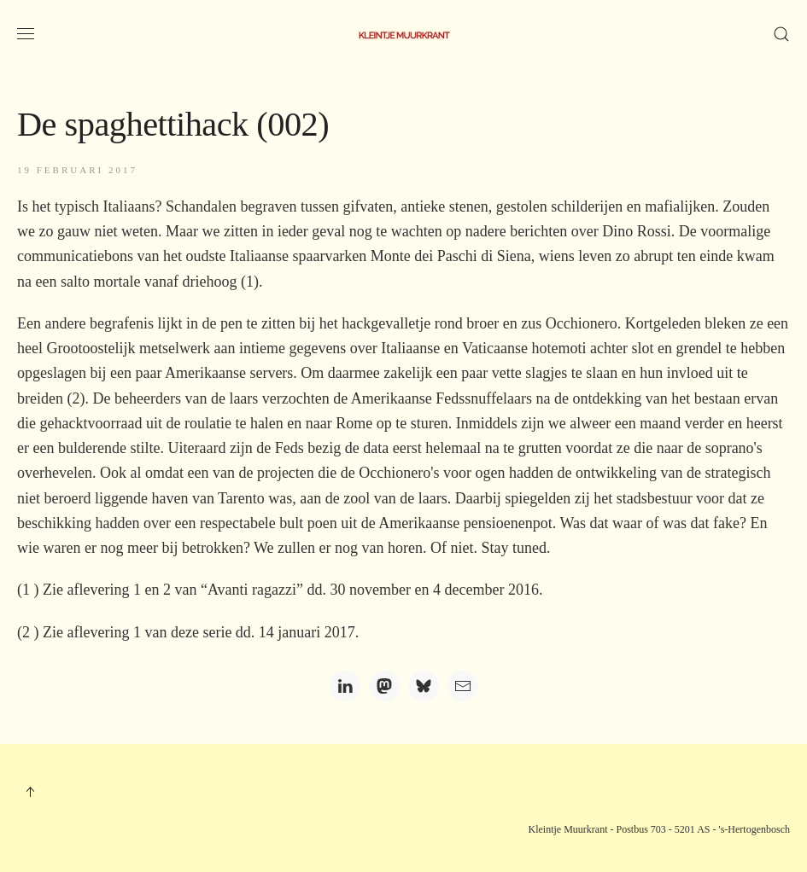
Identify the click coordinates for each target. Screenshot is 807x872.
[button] (25, 34)
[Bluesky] (423, 686)
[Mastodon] (384, 686)
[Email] (462, 686)
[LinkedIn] (345, 686)
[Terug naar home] (404, 34)
